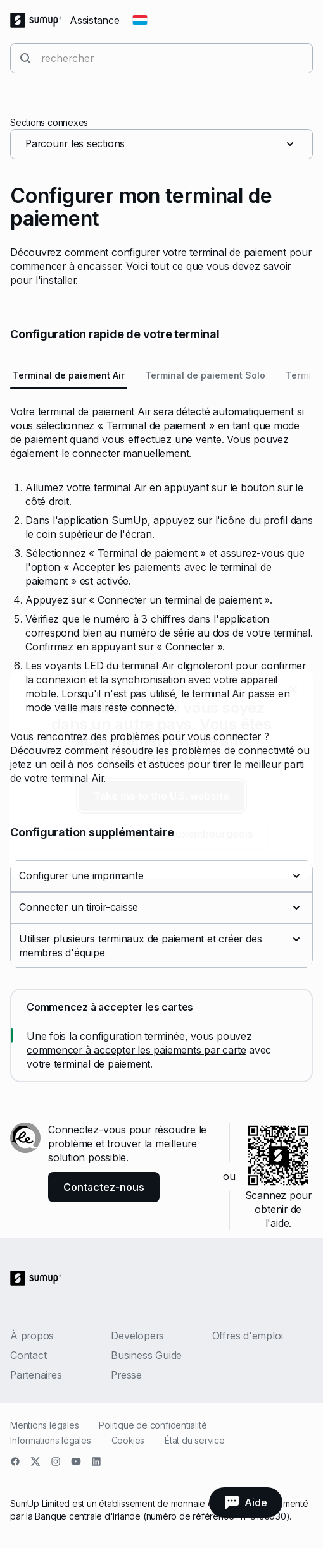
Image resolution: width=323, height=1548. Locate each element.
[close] (293, 689)
